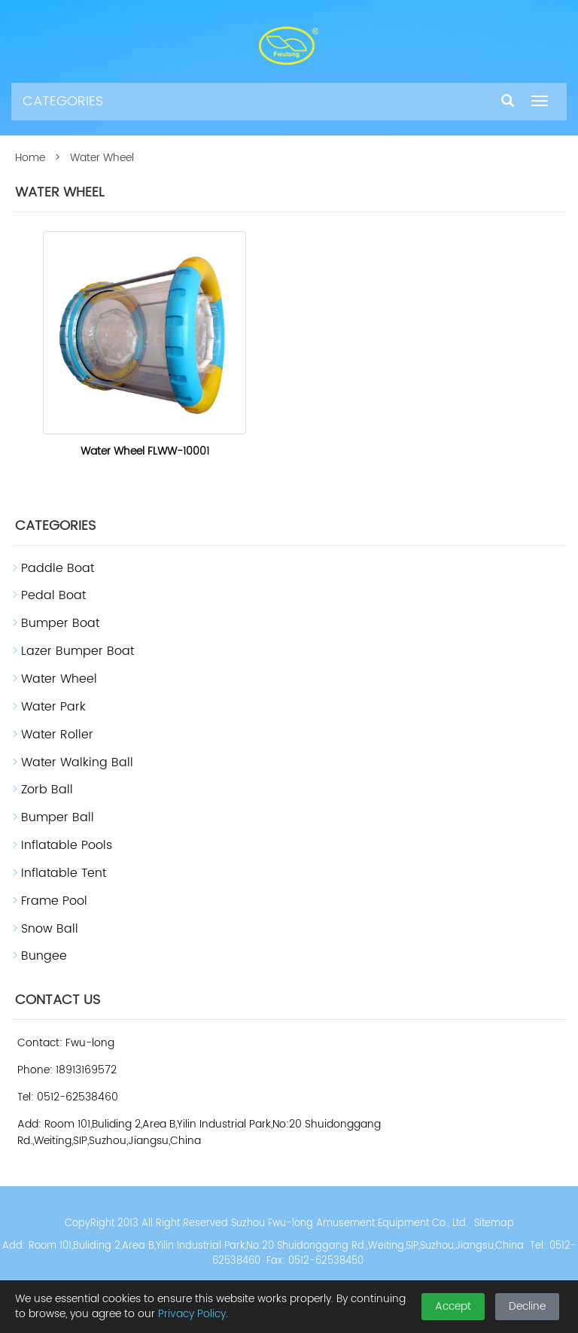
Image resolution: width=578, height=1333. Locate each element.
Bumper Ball (57, 817)
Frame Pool (54, 901)
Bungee (44, 956)
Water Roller (57, 734)
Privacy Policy (192, 1313)
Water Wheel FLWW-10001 (145, 451)
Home (30, 157)
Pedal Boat (53, 595)
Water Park (53, 707)
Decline (527, 1306)
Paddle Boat (57, 568)
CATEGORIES (63, 101)
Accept (453, 1306)
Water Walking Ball (77, 762)
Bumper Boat (60, 623)
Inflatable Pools (66, 845)
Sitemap (494, 1223)
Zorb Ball (47, 789)
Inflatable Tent (63, 873)
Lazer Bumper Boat (77, 651)
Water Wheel (59, 679)
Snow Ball (49, 929)
